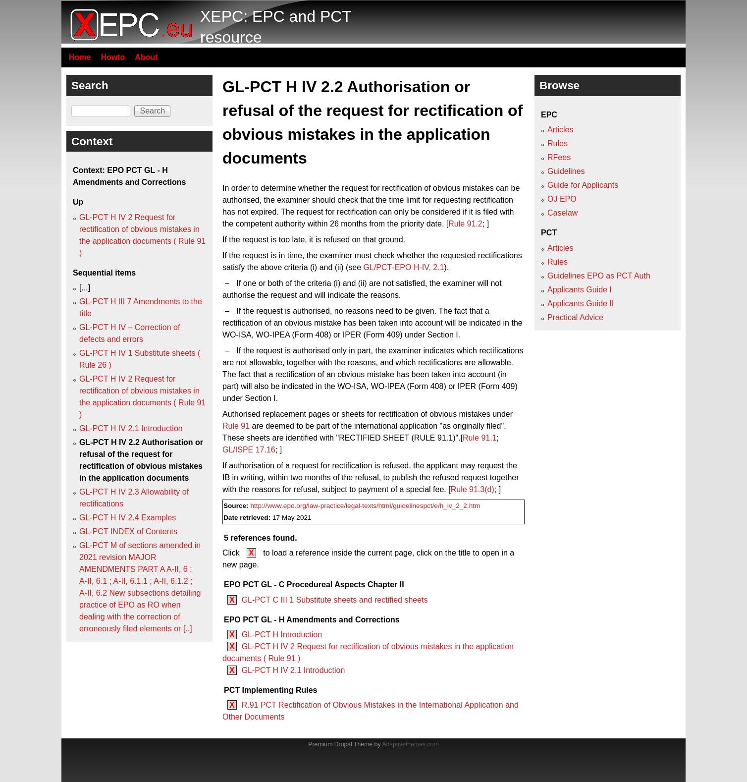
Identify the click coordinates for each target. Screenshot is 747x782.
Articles (560, 129)
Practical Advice (575, 317)
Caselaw (562, 213)
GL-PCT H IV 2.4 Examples (127, 517)
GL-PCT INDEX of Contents (128, 531)
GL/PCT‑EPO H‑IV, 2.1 (404, 267)
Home (80, 57)
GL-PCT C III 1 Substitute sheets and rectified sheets (335, 600)
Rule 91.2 (465, 224)
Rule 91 (236, 426)
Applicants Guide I (579, 289)
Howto (113, 57)
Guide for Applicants (582, 185)
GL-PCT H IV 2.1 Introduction (293, 670)
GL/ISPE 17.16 (248, 450)
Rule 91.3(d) (472, 489)
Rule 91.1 (480, 438)
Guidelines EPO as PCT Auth (598, 276)
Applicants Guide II (580, 303)
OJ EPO (562, 199)
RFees (559, 157)
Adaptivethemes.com (410, 744)
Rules (557, 143)
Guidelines (566, 171)
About (146, 57)
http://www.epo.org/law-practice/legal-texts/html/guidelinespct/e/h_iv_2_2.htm (365, 505)
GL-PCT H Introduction (282, 634)
